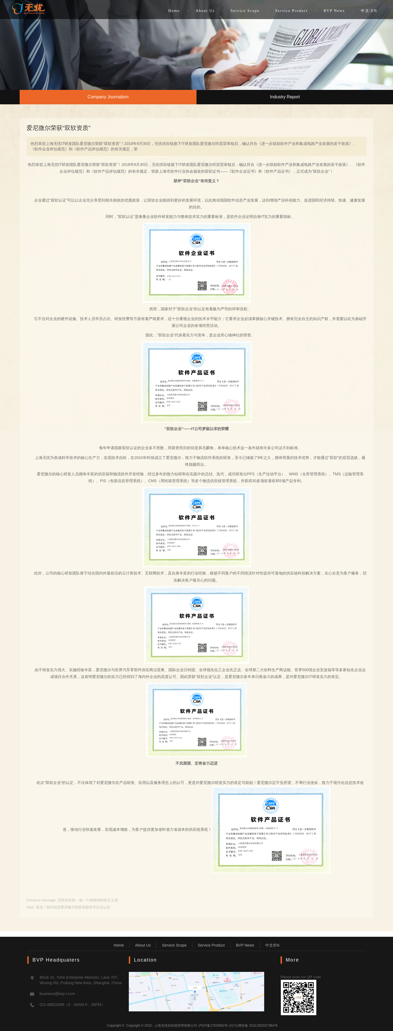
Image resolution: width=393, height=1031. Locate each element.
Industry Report (285, 97)
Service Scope (245, 11)
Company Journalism (108, 97)
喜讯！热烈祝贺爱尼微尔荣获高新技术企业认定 (73, 907)
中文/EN (369, 11)
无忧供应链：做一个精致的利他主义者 (88, 900)
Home (174, 11)
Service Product (291, 11)
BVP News (334, 11)
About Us (205, 11)
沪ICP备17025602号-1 (214, 1025)
